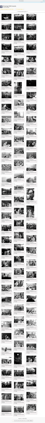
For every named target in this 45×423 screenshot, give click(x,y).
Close (44, 0)
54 (28, 420)
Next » (31, 420)
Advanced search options (22, 11)
